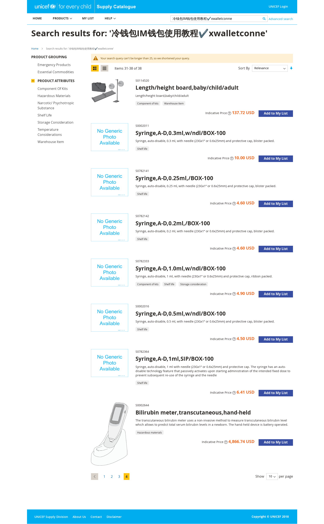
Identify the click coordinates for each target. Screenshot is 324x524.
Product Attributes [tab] (56, 82)
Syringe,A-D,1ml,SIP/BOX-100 (175, 358)
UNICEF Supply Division (51, 517)
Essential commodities (56, 73)
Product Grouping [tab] (55, 58)
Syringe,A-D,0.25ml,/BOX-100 (174, 178)
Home (34, 48)
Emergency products (54, 65)
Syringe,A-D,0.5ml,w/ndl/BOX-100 (181, 313)
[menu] (94, 18)
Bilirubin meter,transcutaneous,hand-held (193, 412)
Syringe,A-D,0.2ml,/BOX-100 (173, 223)
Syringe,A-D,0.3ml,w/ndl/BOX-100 (181, 133)
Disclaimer (114, 517)
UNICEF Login (278, 6)
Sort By (244, 68)
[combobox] (219, 18)
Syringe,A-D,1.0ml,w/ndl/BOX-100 (181, 268)
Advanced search (281, 19)
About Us (79, 517)
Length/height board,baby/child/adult (187, 87)
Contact (96, 517)
